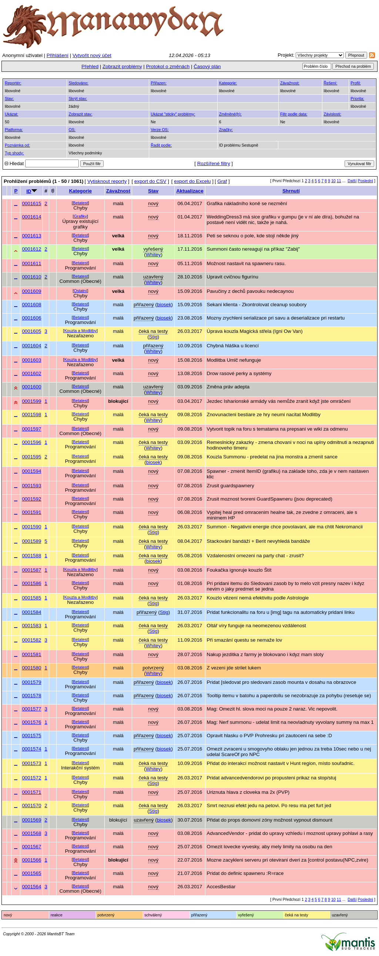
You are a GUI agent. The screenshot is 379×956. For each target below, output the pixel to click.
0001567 (31, 846)
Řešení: (331, 83)
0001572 (31, 777)
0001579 (31, 682)
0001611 (31, 263)
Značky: (226, 129)
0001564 (31, 886)
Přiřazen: (159, 83)
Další (352, 180)
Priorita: (357, 98)
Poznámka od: (17, 145)
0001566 (31, 860)
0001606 (31, 318)
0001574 (31, 749)
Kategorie (80, 191)
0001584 (31, 612)
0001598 (31, 414)
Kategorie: (228, 83)
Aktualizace (189, 191)
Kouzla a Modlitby (80, 330)
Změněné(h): (230, 114)
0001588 (31, 555)
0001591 (31, 512)
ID (28, 191)
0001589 (31, 541)
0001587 (31, 570)
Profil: (355, 83)
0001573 (31, 763)
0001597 (31, 429)
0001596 (31, 442)
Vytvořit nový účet (92, 55)
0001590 (31, 526)
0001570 (31, 805)
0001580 (31, 668)
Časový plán (207, 66)
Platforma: (14, 129)
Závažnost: (289, 83)
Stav (153, 191)
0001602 (31, 373)
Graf (222, 181)
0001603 (31, 360)
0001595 (31, 456)
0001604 (31, 345)
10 (333, 180)
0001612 (31, 249)
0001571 (31, 792)
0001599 (31, 401)
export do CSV (150, 181)
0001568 (31, 833)
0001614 (31, 217)
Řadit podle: (161, 145)
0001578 (31, 695)
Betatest (80, 203)
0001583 (31, 625)
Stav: (9, 98)
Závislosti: (332, 114)
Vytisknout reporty (107, 181)
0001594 (31, 471)
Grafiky (80, 216)
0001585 (31, 598)
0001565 (31, 873)
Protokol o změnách (168, 66)
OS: (71, 129)
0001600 (31, 387)
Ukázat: (11, 114)
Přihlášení (57, 55)
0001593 (31, 485)
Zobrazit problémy (122, 66)
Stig (153, 337)
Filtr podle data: (293, 114)
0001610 (31, 277)
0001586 (31, 583)
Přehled (89, 66)
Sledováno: (78, 83)
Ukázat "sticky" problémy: (173, 114)
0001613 (31, 235)
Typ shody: (14, 153)
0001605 (31, 331)
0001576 (31, 722)
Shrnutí (291, 191)
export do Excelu (192, 181)
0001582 (31, 640)
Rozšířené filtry (213, 163)
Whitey (153, 254)
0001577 (31, 709)
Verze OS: (160, 129)
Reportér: (13, 83)
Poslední (365, 180)
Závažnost (118, 191)
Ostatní (80, 290)
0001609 (31, 291)
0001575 (31, 735)
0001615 (31, 203)
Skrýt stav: (77, 98)
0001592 (31, 499)
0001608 (31, 304)
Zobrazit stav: (80, 114)
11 (339, 180)
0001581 (31, 654)
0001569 (31, 820)
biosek (164, 304)
